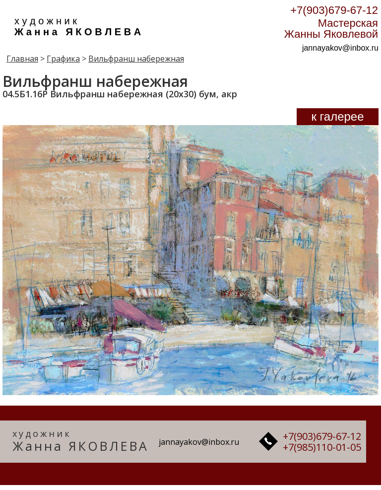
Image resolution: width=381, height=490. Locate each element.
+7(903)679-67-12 (334, 10)
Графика (63, 58)
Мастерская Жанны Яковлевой (331, 28)
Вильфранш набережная (136, 58)
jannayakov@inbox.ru (340, 48)
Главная (22, 58)
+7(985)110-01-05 (322, 447)
